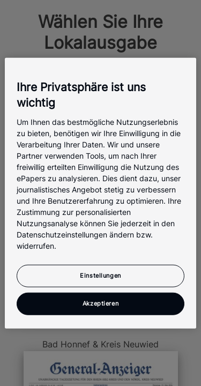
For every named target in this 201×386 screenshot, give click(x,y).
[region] (100, 193)
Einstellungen (100, 275)
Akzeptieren (100, 303)
